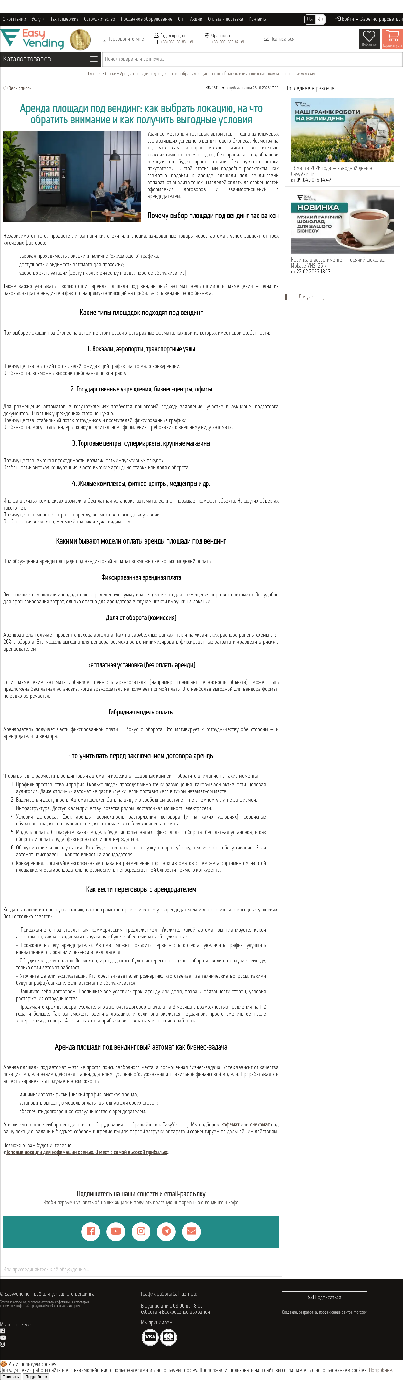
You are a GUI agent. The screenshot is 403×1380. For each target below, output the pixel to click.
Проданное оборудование (146, 19)
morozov (360, 1312)
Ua (310, 19)
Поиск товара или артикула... (135, 59)
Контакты (258, 19)
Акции (196, 19)
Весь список (17, 88)
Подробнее (380, 1370)
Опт (181, 19)
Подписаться (278, 39)
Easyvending (311, 297)
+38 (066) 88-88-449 (176, 42)
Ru (320, 19)
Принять (11, 1376)
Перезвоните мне (123, 39)
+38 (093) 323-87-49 (227, 42)
